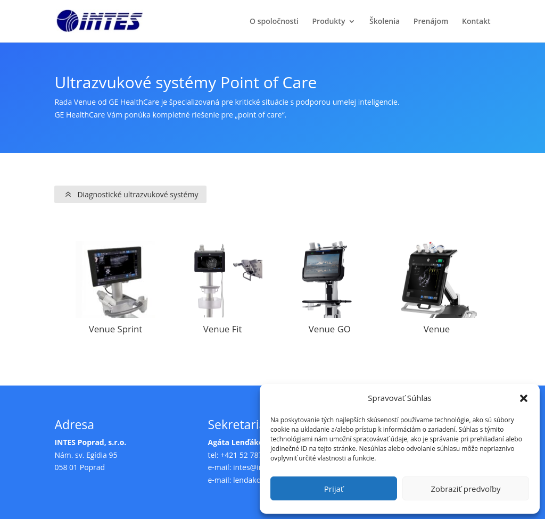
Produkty (328, 22)
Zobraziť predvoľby (465, 488)
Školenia (384, 22)
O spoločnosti (274, 22)
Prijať (333, 488)
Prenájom (431, 22)
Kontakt (476, 22)
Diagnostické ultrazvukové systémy (137, 194)
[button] (523, 398)
